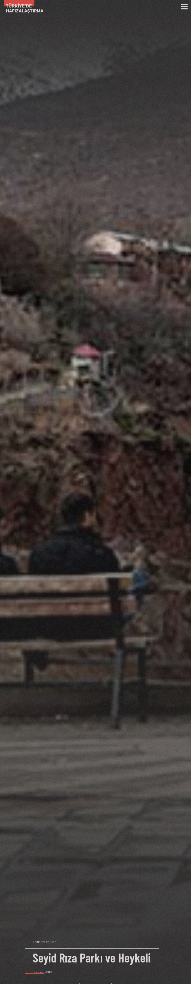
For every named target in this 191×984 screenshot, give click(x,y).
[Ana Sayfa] (21, 6)
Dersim (38, 972)
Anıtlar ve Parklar (44, 942)
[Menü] (184, 7)
